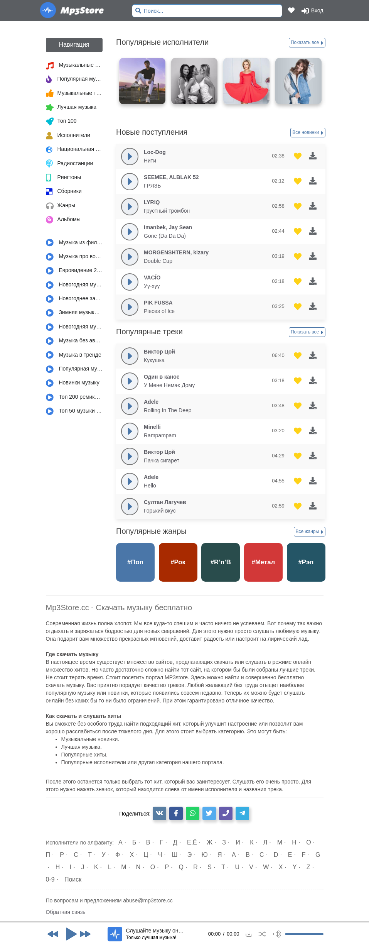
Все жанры (310, 532)
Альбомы (63, 220)
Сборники (64, 192)
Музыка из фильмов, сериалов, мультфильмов (74, 243)
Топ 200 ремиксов (74, 397)
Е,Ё (192, 842)
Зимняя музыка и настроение (74, 313)
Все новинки (307, 133)
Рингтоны (63, 178)
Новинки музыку (72, 383)
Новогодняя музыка (74, 327)
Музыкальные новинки (74, 65)
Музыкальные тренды (74, 93)
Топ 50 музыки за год (74, 411)
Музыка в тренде (73, 355)
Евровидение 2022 (74, 271)
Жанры (60, 206)
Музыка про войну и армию (74, 257)
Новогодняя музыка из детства (74, 285)
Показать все (307, 43)
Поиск (72, 879)
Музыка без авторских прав (74, 341)
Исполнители (68, 136)
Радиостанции (69, 164)
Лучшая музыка (71, 108)
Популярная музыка (74, 79)
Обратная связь (66, 912)
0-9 (50, 879)
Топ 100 (61, 121)
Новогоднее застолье (74, 299)
